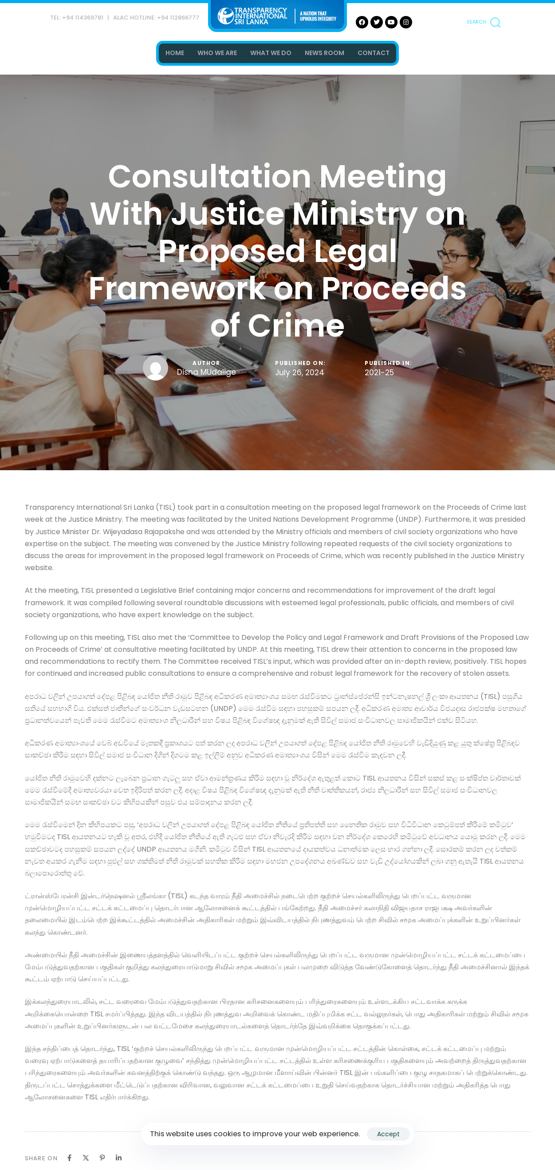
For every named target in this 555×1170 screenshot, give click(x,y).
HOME (174, 52)
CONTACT (374, 52)
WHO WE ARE (217, 52)
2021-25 (379, 373)
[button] (483, 22)
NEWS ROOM (324, 52)
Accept (388, 1134)
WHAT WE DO (270, 52)
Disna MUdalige (206, 372)
